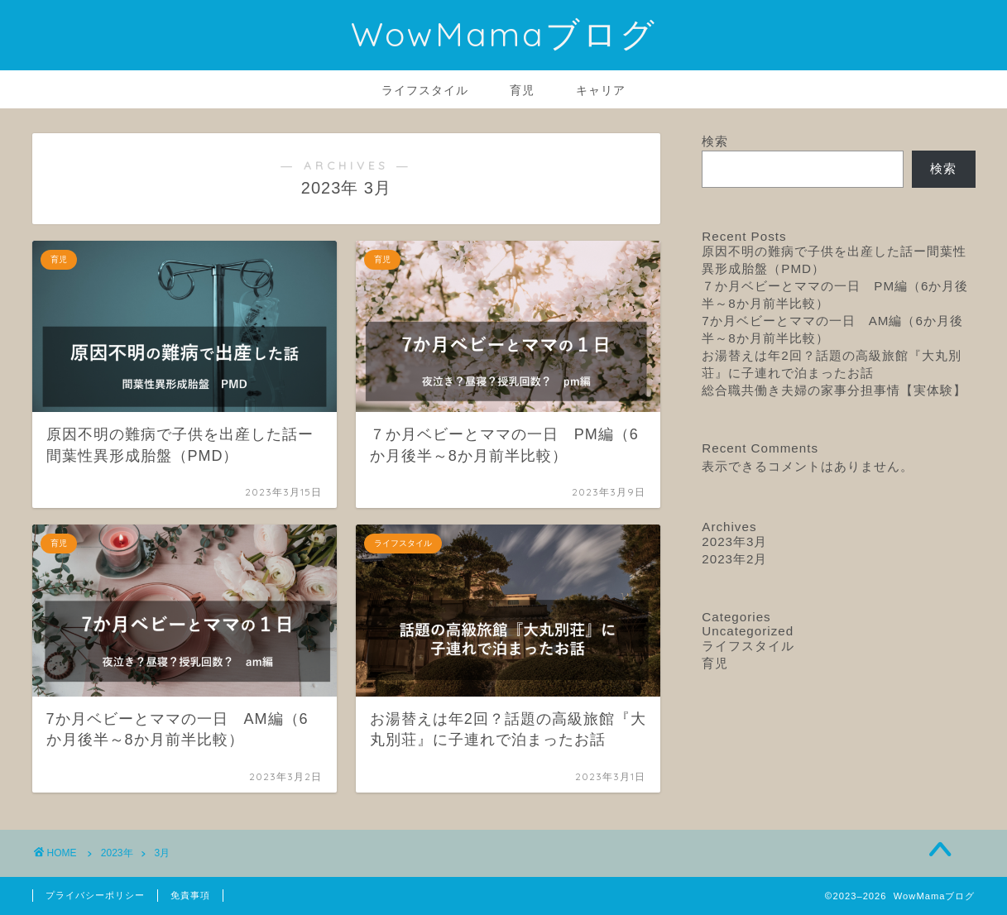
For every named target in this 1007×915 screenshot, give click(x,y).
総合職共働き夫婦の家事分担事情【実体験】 (834, 390)
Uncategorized (748, 631)
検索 (715, 141)
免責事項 (190, 895)
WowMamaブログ (504, 33)
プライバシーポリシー (95, 895)
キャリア (601, 90)
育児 (522, 90)
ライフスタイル (424, 90)
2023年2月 (734, 559)
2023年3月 (734, 541)
